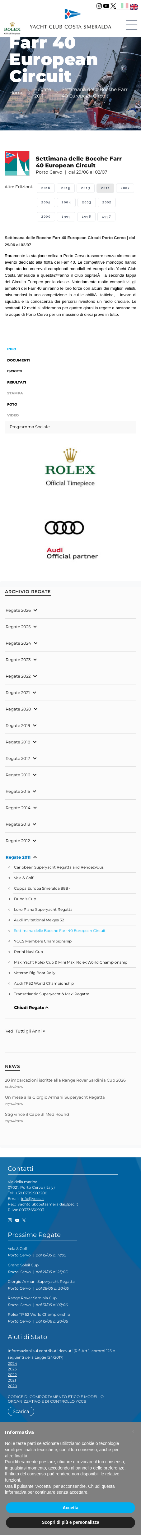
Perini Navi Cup (28, 952)
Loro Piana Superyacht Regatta (43, 909)
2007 (125, 188)
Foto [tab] (12, 404)
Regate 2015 (18, 791)
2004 (66, 202)
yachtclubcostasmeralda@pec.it (48, 1204)
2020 (12, 1385)
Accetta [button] (70, 1507)
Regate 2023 (18, 659)
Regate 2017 (18, 758)
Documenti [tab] (18, 360)
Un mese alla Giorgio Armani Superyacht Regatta (55, 1097)
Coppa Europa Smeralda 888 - (42, 888)
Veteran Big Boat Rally (34, 973)
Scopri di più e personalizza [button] (70, 1522)
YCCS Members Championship (43, 941)
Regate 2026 (18, 610)
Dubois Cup (25, 899)
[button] (133, 1432)
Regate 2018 (18, 741)
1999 (66, 217)
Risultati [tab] (16, 382)
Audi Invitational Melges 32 (39, 920)
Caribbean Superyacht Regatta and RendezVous (59, 867)
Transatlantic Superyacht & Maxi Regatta (51, 994)
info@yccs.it (32, 1198)
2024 (12, 1363)
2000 (45, 217)
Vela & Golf (23, 878)
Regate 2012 (18, 840)
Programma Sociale (30, 426)
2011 (105, 188)
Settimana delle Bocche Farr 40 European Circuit (60, 931)
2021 (12, 1380)
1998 (86, 217)
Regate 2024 (18, 643)
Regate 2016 (18, 774)
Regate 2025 (18, 626)
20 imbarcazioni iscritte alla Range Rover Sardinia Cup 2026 (65, 1080)
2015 (65, 188)
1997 (106, 217)
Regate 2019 (18, 725)
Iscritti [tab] (14, 371)
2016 (45, 188)
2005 (45, 202)
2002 (106, 202)
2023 (12, 1369)
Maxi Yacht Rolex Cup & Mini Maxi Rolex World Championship (70, 962)
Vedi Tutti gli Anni (25, 1031)
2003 (86, 202)
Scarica (21, 1411)
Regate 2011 (18, 857)
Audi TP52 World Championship (44, 983)
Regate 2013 (18, 824)
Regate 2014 (18, 807)
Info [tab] (11, 349)
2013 (85, 188)
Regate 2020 (18, 708)
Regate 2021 (18, 692)
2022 (12, 1374)
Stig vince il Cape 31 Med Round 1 (38, 1114)
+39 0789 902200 (31, 1193)
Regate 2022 (18, 676)
